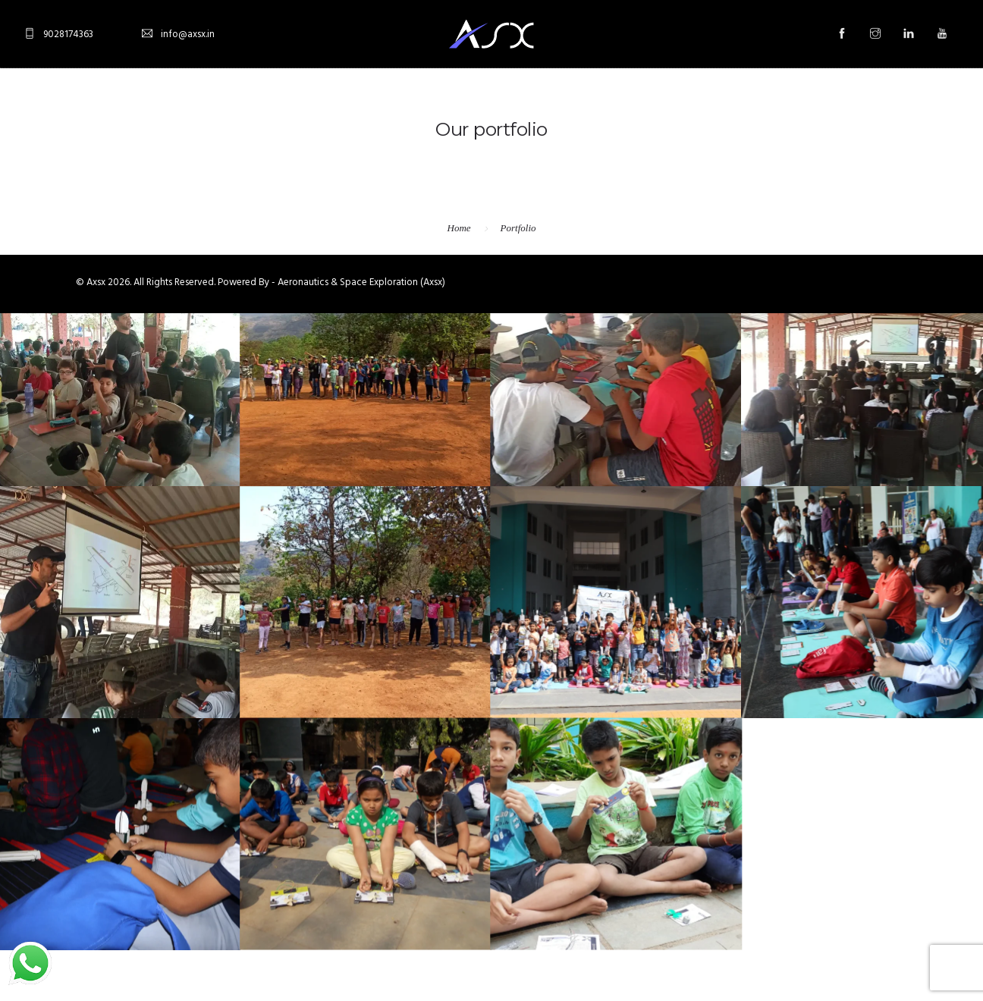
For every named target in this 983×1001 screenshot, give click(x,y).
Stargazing (451, 107)
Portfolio (518, 228)
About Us (360, 107)
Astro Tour (673, 107)
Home (289, 107)
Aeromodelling (562, 107)
